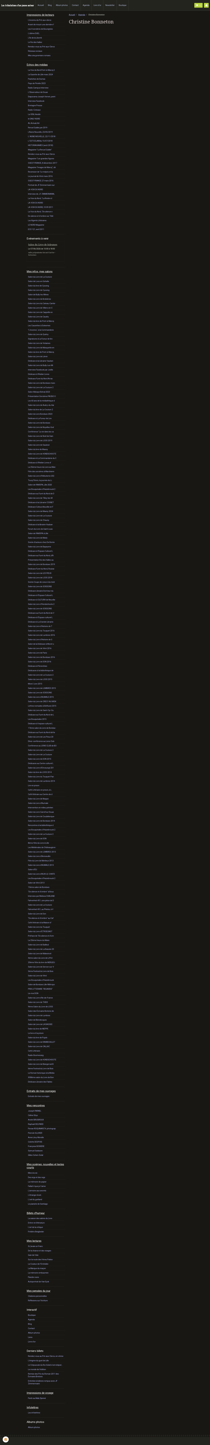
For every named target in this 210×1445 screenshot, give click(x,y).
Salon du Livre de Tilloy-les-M (40, 498)
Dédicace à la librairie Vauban (40, 524)
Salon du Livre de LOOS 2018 (40, 578)
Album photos (62, 5)
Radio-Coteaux (34, 110)
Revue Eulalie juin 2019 (37, 128)
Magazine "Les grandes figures (41, 158)
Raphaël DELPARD (35, 1124)
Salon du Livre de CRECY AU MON (42, 701)
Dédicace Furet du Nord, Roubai (41, 569)
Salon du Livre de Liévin (38, 356)
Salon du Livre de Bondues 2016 (41, 657)
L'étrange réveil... (35, 1195)
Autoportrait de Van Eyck (38, 1282)
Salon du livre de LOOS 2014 (40, 772)
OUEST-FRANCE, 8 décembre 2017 (42, 163)
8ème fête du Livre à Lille (38, 843)
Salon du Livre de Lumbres (39, 1015)
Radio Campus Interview (38, 88)
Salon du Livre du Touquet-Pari (41, 777)
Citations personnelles (37, 1296)
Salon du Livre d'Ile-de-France (40, 998)
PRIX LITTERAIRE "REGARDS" (40, 989)
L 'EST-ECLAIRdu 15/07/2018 (40, 141)
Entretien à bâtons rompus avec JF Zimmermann (42, 1382)
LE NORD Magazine (36, 225)
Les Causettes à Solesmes (39, 325)
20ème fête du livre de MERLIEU (41, 962)
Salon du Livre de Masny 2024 (40, 511)
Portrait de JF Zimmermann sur (41, 185)
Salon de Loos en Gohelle (38, 281)
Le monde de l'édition (37, 1369)
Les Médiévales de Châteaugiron (41, 847)
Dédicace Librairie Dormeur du (40, 591)
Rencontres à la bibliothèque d (40, 825)
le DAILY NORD (34, 119)
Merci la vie (32, 1173)
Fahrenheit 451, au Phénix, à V (40, 909)
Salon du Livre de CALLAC (39, 1046)
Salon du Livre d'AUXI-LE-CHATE (41, 874)
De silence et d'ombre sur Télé (40, 216)
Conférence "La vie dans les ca (41, 432)
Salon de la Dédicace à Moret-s (41, 644)
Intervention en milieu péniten (40, 808)
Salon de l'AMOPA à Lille (38, 533)
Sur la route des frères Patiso (40, 1259)
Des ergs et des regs (36, 1177)
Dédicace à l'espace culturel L (40, 723)
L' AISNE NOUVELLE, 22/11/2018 (41, 136)
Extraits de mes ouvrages (38, 1096)
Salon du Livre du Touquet (39, 927)
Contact (75, 5)
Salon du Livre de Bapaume (39, 547)
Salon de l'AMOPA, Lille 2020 (40, 485)
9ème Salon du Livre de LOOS (40, 1007)
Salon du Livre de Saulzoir (39, 445)
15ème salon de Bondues (38, 887)
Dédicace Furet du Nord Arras (40, 379)
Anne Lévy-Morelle (36, 1137)
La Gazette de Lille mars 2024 (40, 74)
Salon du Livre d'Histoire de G (40, 639)
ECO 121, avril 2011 (36, 229)
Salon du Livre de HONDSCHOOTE (42, 454)
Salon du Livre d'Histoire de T (40, 626)
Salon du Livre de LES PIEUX (39, 573)
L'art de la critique (35, 1227)
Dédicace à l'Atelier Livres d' (39, 463)
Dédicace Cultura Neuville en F (40, 507)
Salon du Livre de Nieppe (38, 799)
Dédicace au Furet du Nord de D (41, 494)
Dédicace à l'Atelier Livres (38, 374)
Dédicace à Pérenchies (37, 666)
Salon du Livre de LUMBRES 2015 (42, 688)
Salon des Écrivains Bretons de (41, 1011)
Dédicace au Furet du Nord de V (41, 613)
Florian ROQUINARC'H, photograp (42, 1129)
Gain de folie (33, 1255)
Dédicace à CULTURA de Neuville (41, 600)
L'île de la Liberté (35, 38)
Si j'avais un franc (35, 1246)
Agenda (86, 5)
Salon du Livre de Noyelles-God (41, 427)
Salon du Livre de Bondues (39, 423)
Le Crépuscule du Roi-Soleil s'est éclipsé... (45, 1365)
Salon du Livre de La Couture (40, 277)
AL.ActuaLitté (34, 123)
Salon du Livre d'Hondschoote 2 (41, 604)
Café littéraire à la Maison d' (39, 923)
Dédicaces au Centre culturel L (40, 763)
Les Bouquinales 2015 (37, 719)
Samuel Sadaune (35, 1151)
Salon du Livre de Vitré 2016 (39, 648)
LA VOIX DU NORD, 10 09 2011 (40, 207)
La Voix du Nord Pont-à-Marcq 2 (41, 70)
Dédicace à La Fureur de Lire (40, 418)
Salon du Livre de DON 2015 (39, 759)
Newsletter (110, 5)
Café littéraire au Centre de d (40, 794)
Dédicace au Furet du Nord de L (41, 715)
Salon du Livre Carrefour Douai (41, 812)
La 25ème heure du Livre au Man (41, 467)
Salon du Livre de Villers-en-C (40, 308)
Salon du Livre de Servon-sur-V (41, 967)
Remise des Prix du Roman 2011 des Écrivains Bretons (43, 1375)
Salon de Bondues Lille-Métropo (41, 984)
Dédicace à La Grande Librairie (40, 622)
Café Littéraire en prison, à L (40, 790)
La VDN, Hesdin (34, 114)
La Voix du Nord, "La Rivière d (40, 198)
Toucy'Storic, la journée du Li (40, 480)
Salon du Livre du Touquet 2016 (41, 631)
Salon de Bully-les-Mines (38, 295)
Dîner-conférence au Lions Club (41, 741)
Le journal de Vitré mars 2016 (40, 176)
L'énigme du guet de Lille (38, 1360)
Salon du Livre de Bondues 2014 (41, 821)
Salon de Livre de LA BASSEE (40, 1024)
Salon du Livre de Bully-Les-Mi (40, 365)
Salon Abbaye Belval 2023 (39, 392)
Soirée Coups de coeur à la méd (41, 582)
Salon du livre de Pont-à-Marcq (41, 321)
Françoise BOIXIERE (36, 1146)
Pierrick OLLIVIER (35, 1133)
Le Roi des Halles (35, 42)
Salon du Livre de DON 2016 (39, 662)
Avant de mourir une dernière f (41, 24)
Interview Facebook (36, 101)
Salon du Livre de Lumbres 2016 (41, 635)
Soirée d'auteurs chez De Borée (41, 542)
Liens (30, 1337)
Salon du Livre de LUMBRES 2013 (42, 852)
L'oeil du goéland (35, 1199)
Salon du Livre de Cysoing (38, 290)
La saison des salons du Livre (40, 1218)
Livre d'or (97, 5)
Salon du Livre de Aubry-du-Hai (41, 405)
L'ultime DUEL (34, 33)
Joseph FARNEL (34, 1111)
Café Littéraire (34, 1051)
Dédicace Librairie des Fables (40, 1082)
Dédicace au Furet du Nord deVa (41, 732)
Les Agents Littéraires (37, 220)
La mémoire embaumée (38, 1273)
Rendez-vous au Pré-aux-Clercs (41, 47)
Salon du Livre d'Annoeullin (39, 856)
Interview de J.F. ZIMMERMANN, (41, 194)
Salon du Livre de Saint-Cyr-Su (41, 710)
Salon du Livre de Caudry (38, 317)
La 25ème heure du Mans (38, 940)
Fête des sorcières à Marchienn (41, 471)
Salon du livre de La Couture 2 (40, 409)
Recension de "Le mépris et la (40, 172)
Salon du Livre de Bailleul (38, 945)
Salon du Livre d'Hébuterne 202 (41, 476)
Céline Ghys (33, 1115)
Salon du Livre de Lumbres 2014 (41, 781)
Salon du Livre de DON (37, 838)
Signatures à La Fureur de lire (40, 339)
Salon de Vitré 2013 (36, 883)
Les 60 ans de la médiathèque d (41, 401)
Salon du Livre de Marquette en (41, 348)
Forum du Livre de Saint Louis (40, 529)
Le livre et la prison (36, 1033)
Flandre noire (33, 1277)
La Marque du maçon (37, 1268)
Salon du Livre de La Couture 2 (40, 387)
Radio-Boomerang (36, 1055)
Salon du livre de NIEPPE (38, 1029)
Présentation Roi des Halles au (41, 560)
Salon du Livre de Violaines (39, 343)
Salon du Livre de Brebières (39, 299)
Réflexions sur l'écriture (38, 1300)
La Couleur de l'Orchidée (38, 1264)
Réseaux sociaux (35, 51)
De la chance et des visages (39, 1251)
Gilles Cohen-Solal (35, 1155)
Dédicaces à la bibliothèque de (40, 670)
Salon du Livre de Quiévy (38, 334)
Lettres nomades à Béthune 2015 (42, 706)
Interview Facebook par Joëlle (40, 370)
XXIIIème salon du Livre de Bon (41, 1077)
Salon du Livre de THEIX (38, 1002)
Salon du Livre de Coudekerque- (41, 816)
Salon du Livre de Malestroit (39, 953)
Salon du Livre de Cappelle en (40, 312)
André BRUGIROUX (36, 1120)
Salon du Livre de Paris (37, 653)
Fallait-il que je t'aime (37, 1186)
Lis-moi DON (33, 993)
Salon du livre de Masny (38, 449)
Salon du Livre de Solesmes (42, 244)
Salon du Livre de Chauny (38, 520)
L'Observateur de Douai (38, 92)
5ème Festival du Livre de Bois (40, 971)
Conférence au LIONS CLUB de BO (42, 746)
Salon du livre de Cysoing (38, 286)
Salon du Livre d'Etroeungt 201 (41, 768)
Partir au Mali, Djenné (37, 1398)
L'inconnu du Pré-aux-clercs (39, 20)
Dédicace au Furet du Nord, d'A (41, 555)
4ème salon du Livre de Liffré (40, 958)
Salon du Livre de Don (37, 914)
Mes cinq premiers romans (39, 55)
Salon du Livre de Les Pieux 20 (40, 737)
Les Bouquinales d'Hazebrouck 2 (41, 489)
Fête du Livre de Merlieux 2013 (41, 861)
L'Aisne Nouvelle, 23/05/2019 (40, 132)
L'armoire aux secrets (37, 1191)
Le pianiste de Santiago (38, 1204)
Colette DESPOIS (35, 1142)
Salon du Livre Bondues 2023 (40, 414)
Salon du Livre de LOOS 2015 (40, 679)
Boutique (122, 5)
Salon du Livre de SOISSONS (40, 586)
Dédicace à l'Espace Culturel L (40, 551)
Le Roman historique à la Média (41, 1073)
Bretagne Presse (35, 105)
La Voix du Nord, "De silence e (40, 212)
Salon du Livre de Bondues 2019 (41, 564)
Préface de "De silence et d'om (41, 936)
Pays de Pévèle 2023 (37, 83)
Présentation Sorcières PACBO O (42, 396)
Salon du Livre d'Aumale (38, 803)
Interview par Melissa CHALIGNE (41, 896)
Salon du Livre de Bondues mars (41, 383)
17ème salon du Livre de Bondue (41, 728)
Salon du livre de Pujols (37, 1038)
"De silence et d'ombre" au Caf (41, 918)
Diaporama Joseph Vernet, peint (41, 97)
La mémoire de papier (37, 1182)
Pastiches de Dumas (36, 79)
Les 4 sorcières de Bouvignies (40, 29)
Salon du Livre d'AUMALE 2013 (41, 865)
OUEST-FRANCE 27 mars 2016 (40, 181)
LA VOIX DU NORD (35, 189)
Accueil (41, 5)
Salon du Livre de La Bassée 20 (41, 949)
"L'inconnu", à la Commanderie (41, 330)
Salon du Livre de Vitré (37, 976)
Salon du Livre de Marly (37, 538)
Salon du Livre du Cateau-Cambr (41, 303)
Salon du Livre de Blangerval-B (41, 1064)
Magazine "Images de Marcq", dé (42, 167)
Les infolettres (34, 1413)
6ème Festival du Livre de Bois (40, 1068)
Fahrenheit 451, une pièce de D (41, 900)
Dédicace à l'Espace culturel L (40, 617)
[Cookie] (6, 1439)
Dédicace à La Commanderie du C (42, 458)
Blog (50, 5)
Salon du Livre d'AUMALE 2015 (41, 697)
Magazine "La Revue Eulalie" (40, 150)
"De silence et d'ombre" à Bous (41, 892)
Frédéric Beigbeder (36, 1232)
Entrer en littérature (36, 1223)
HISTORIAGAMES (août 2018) (40, 145)
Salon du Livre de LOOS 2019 (40, 440)
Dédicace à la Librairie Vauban (40, 361)
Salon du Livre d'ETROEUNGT (40, 931)
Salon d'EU (32, 869)
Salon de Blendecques (37, 1020)
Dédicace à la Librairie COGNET (41, 502)
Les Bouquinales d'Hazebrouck (41, 980)
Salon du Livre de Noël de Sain (40, 436)
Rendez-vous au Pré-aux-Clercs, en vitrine (45, 1356)
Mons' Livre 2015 (35, 684)
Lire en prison (33, 785)
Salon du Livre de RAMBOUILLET (41, 1042)
